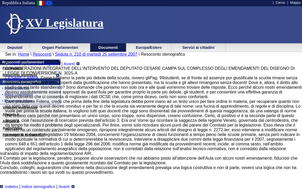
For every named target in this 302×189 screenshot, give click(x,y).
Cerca (280, 2)
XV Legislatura (64, 22)
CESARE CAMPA (21, 78)
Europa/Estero (149, 47)
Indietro (14, 63)
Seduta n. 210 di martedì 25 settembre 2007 (96, 54)
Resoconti (42, 54)
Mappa (295, 2)
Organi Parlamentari (60, 47)
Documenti (108, 47)
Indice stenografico (44, 63)
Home (23, 54)
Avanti (71, 63)
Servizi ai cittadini (198, 47)
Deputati (15, 47)
